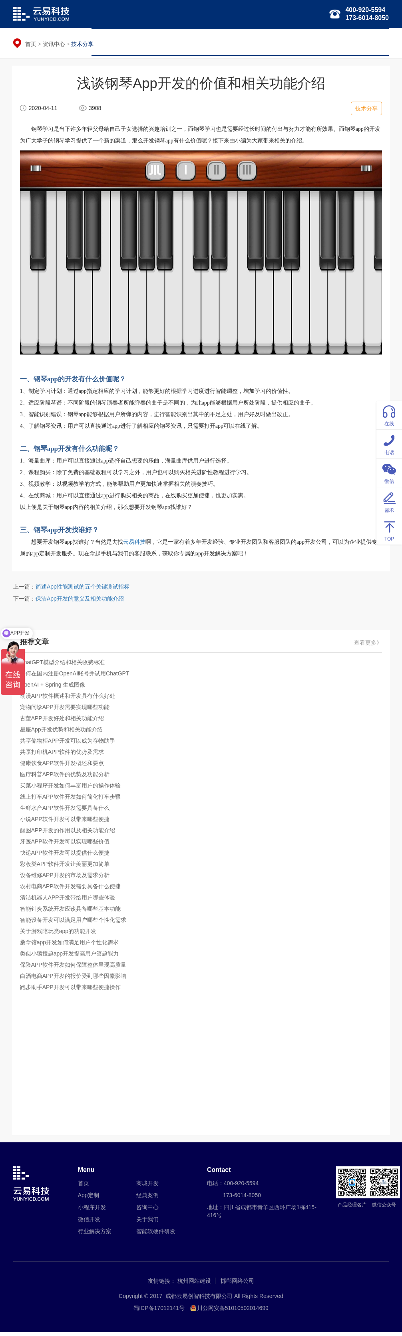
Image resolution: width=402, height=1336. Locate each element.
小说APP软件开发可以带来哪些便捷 (66, 822)
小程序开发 (169, 42)
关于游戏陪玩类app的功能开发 (59, 934)
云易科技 (135, 544)
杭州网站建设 (194, 1285)
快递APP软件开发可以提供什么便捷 (66, 855)
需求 (389, 501)
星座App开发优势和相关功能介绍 (62, 732)
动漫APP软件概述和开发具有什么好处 (68, 698)
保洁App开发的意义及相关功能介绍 (80, 601)
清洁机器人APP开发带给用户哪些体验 (68, 900)
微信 (389, 472)
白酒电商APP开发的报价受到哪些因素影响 (74, 978)
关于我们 (371, 42)
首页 (103, 42)
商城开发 (147, 1187)
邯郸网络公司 (237, 1285)
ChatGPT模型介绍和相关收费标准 (63, 665)
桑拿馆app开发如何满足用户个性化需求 (70, 945)
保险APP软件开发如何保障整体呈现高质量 (74, 967)
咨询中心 (147, 1211)
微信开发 (206, 42)
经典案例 (337, 42)
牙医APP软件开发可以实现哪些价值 (66, 844)
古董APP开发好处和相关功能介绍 (63, 721)
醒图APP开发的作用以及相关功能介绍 (68, 833)
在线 (389, 415)
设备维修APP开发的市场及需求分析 (66, 878)
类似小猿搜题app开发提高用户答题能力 (70, 956)
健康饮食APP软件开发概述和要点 (63, 766)
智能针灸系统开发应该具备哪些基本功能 (71, 911)
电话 (389, 443)
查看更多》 (367, 646)
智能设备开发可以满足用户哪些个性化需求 (74, 922)
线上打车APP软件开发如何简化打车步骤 (71, 799)
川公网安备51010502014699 (233, 1312)
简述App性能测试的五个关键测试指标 (82, 589)
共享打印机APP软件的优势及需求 (63, 754)
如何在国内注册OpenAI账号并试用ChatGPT (76, 676)
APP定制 (132, 42)
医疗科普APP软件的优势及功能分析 (66, 777)
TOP (389, 530)
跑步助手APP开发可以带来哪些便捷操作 (71, 990)
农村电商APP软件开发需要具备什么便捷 (71, 889)
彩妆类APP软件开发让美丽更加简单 (66, 866)
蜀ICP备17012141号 (159, 1312)
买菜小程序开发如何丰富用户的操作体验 (71, 788)
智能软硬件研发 (294, 42)
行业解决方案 (246, 42)
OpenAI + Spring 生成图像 (54, 687)
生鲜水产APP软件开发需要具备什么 (66, 810)
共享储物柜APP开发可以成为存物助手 (68, 743)
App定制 (88, 1199)
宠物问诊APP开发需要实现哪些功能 (66, 710)
